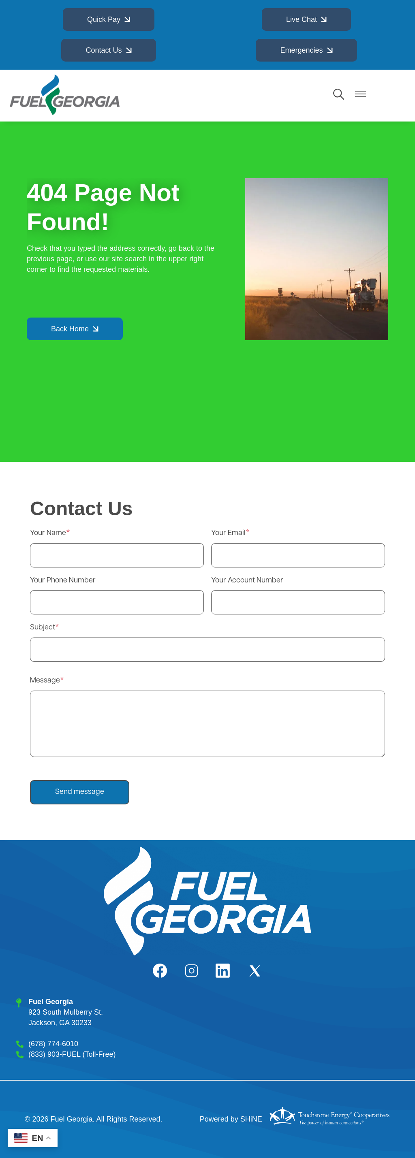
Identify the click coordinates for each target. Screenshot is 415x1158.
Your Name (48, 533)
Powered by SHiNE (231, 1119)
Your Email (228, 533)
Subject (42, 627)
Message (45, 681)
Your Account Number (247, 580)
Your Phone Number (63, 580)
